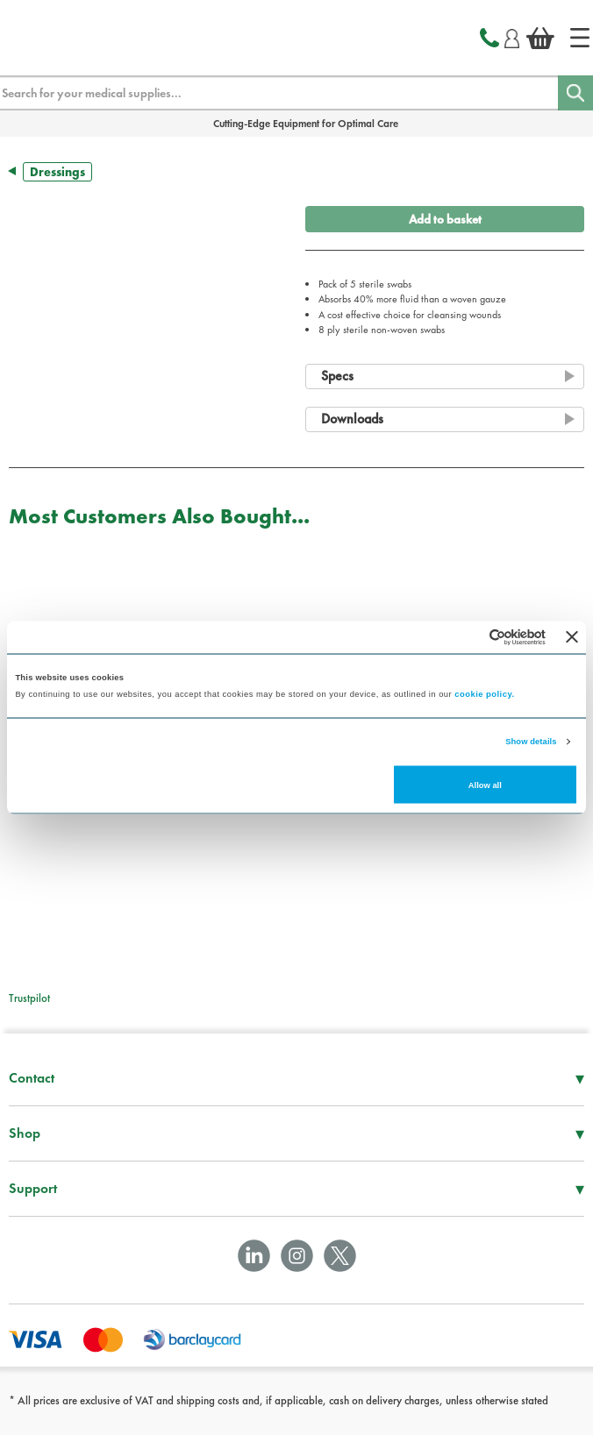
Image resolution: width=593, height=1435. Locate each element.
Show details (530, 741)
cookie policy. (484, 694)
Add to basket (445, 219)
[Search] (575, 92)
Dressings (57, 172)
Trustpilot (29, 998)
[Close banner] (572, 637)
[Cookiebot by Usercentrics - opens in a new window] (469, 637)
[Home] (579, 38)
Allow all (485, 784)
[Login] (511, 36)
